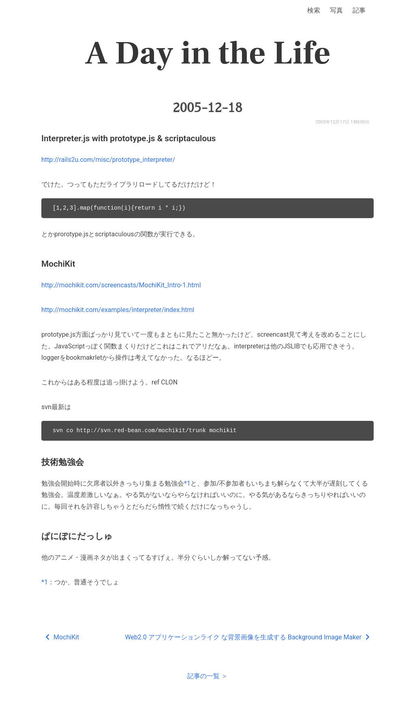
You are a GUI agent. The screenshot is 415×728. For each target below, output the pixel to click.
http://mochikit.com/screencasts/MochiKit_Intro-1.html (121, 285)
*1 (187, 483)
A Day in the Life (208, 53)
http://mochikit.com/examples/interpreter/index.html (118, 310)
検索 (313, 10)
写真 (336, 10)
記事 (359, 10)
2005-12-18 (207, 107)
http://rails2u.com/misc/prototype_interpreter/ (108, 159)
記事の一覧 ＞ (207, 676)
